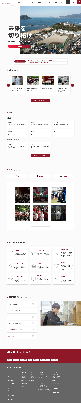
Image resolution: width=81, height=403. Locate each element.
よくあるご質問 (10, 380)
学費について (40, 360)
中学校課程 (30, 378)
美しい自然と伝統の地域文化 (42, 388)
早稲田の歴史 (22, 382)
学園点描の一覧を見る (40, 100)
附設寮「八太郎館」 (40, 379)
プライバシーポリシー (66, 382)
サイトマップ (64, 385)
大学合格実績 (30, 383)
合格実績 (33, 360)
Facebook (40, 178)
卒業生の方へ (53, 387)
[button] (47, 52)
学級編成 (30, 375)
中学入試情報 (53, 374)
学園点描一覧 (10, 376)
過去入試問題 (53, 376)
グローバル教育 (31, 376)
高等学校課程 (30, 379)
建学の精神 (22, 374)
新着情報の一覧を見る (40, 156)
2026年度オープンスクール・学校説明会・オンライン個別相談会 (40, 60)
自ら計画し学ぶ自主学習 (41, 384)
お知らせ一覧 (16, 117)
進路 (28, 381)
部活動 (38, 376)
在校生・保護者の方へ (54, 382)
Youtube (63, 178)
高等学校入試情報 (54, 375)
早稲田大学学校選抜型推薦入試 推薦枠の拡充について (38, 62)
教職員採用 (64, 380)
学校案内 (21, 372)
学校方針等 (22, 385)
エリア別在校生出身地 (55, 378)
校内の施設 (22, 378)
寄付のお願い (72, 3)
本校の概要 (22, 376)
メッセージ (22, 375)
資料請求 (67, 3)
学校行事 (39, 374)
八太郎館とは (39, 381)
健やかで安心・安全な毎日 (42, 387)
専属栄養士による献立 (41, 385)
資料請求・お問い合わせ (49, 360)
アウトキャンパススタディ (42, 375)
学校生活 (38, 372)
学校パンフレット (11, 385)
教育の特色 (30, 374)
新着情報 (8, 374)
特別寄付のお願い (65, 377)
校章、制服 (22, 379)
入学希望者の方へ (54, 385)
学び (28, 372)
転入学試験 (53, 379)
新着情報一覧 (10, 378)
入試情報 (52, 372)
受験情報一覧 (16, 140)
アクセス (21, 384)
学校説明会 (10, 360)
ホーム (8, 372)
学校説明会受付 (19, 46)
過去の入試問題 (25, 360)
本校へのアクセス (60, 360)
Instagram (40, 228)
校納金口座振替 (65, 372)
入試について (17, 360)
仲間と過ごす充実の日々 (41, 382)
